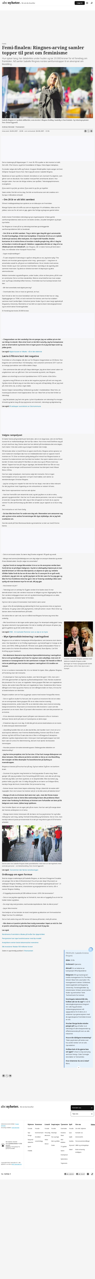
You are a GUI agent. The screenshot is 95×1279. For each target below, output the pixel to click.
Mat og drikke (55, 1141)
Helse (46, 1139)
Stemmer (38, 1124)
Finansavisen (28, 951)
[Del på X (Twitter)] (88, 131)
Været (62, 1151)
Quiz (70, 1133)
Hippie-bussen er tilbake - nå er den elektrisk (25, 351)
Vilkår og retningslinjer (82, 1145)
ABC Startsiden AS (17, 1164)
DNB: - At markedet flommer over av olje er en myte (28, 632)
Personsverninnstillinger (82, 1141)
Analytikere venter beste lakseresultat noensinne (20, 942)
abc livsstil (81, 1174)
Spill (70, 1124)
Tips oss (75, 1114)
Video (93, 1124)
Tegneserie (64, 1163)
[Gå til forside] (19, 3)
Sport (29, 1146)
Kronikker (38, 1137)
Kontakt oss (76, 1108)
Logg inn (80, 3)
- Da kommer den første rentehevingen (23, 870)
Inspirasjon (55, 1124)
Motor (47, 1144)
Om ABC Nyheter (80, 1128)
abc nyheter (70, 1174)
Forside (30, 1128)
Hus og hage (55, 1137)
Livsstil (47, 1124)
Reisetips (54, 1133)
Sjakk (70, 1137)
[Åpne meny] (87, 3)
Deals (53, 1145)
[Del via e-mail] (91, 131)
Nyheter (31, 1124)
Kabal (70, 1149)
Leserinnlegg (39, 1141)
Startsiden (64, 1128)
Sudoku (71, 1141)
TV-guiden (64, 1146)
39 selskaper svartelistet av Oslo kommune (25, 406)
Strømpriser (64, 1155)
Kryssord (71, 1145)
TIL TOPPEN (5, 1174)
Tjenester (64, 1124)
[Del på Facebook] (85, 131)
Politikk (30, 1151)
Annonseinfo (79, 1137)
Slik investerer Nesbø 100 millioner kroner (17, 946)
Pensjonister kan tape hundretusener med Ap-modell (21, 938)
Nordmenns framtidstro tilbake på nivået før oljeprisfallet (23, 934)
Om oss (78, 1124)
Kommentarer (39, 1133)
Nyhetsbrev (64, 1159)
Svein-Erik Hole (15, 1127)
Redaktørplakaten (13, 1143)
